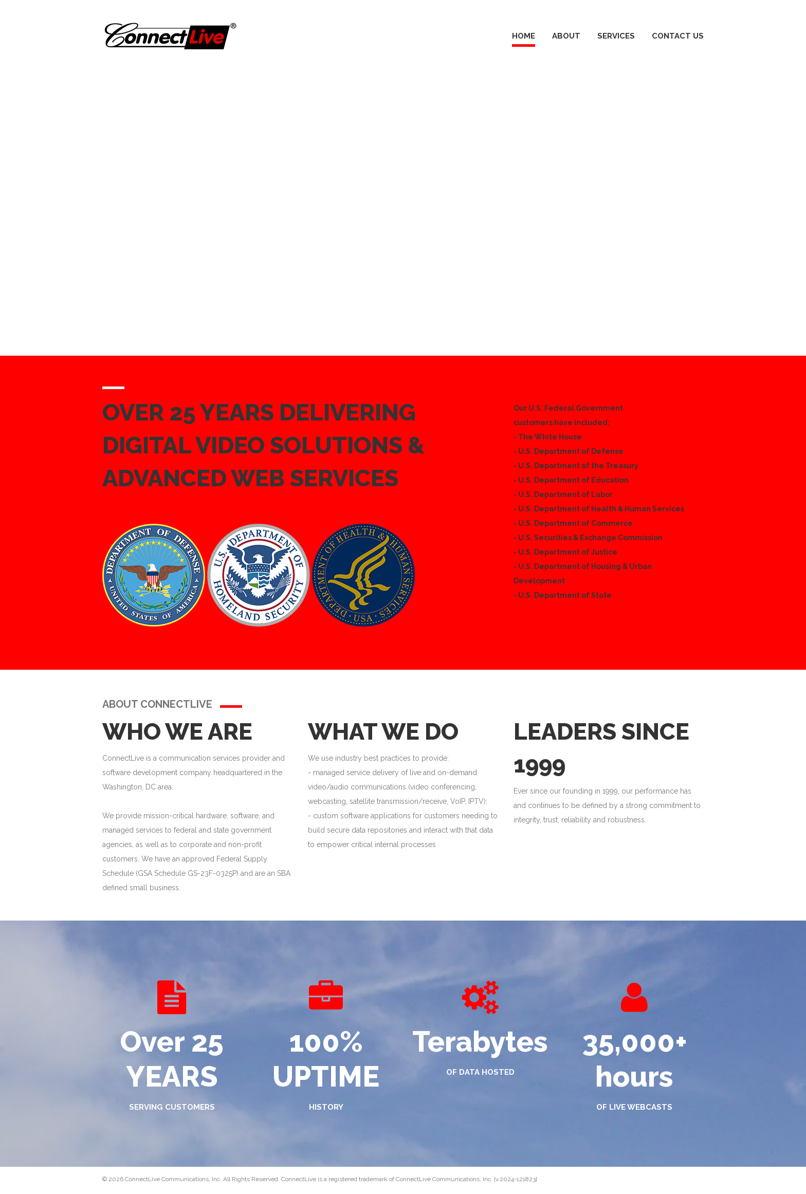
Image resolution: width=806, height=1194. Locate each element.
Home (523, 36)
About (566, 36)
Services (616, 36)
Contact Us (678, 36)
